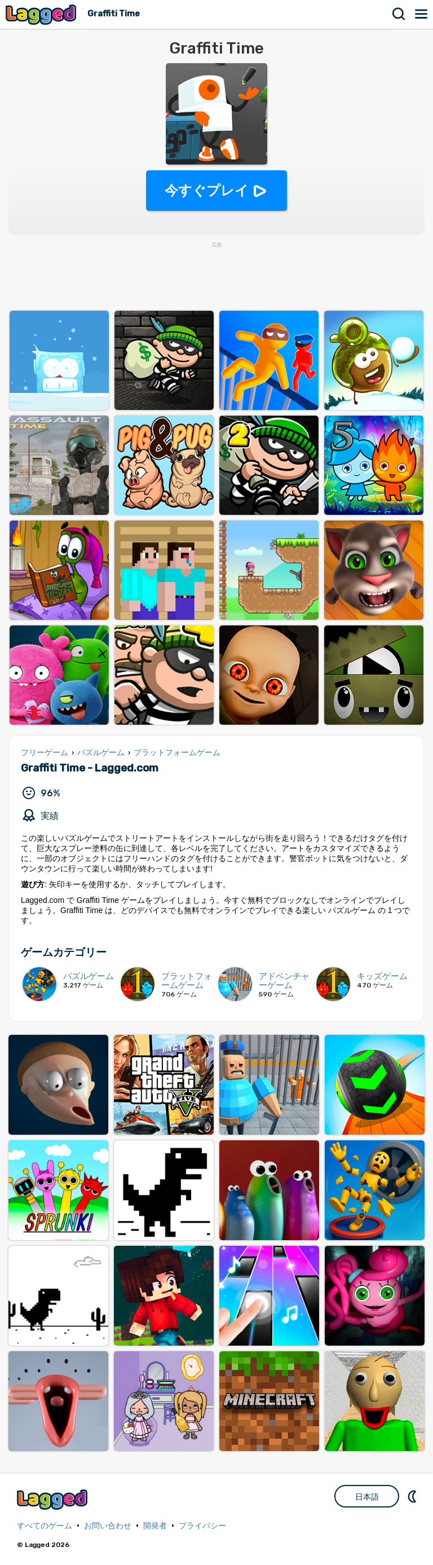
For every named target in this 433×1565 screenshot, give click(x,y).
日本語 (367, 1496)
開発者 (155, 1526)
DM (413, 1496)
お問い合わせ (107, 1526)
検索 (399, 14)
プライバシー (202, 1526)
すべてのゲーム (44, 1526)
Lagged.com (53, 1499)
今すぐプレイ (207, 190)
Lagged (42, 14)
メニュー (421, 14)
